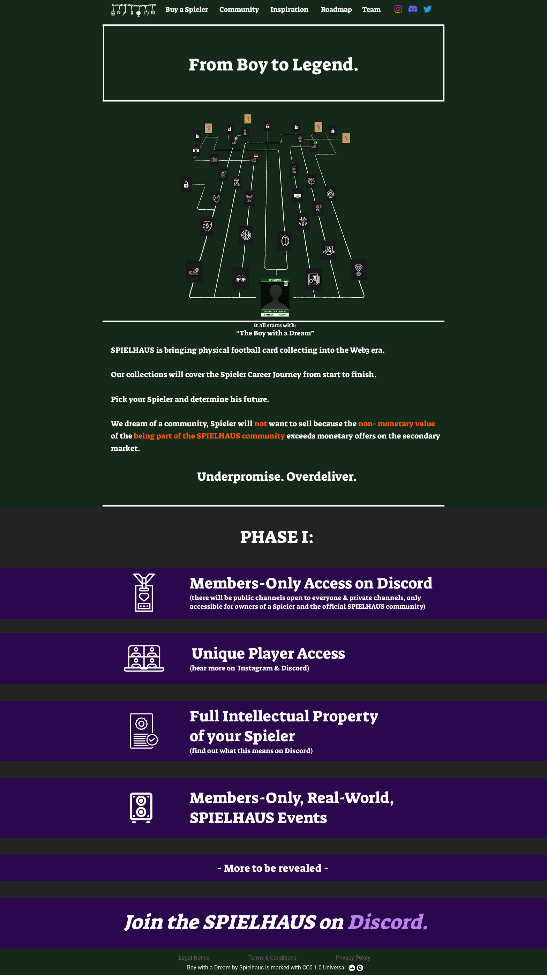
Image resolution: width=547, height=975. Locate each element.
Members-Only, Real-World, (292, 798)
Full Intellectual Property (284, 716)
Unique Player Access (268, 653)
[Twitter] (427, 9)
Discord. (387, 922)
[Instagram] (398, 9)
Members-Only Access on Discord (311, 583)
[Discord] (413, 9)
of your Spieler (242, 736)
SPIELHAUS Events (258, 818)
